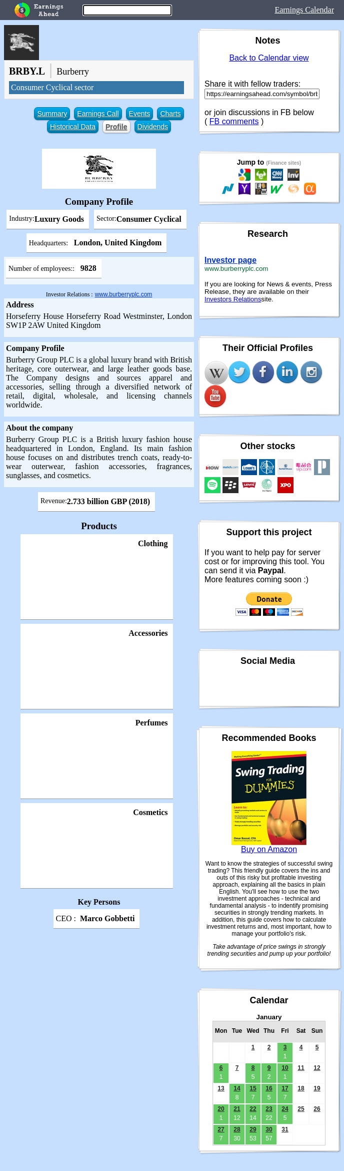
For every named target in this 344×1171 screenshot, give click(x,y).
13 (221, 1088)
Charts (170, 113)
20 (221, 1108)
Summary (52, 113)
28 (237, 1129)
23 (269, 1108)
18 (301, 1088)
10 (285, 1067)
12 (317, 1067)
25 (301, 1108)
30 (269, 1129)
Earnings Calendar (304, 10)
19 (317, 1088)
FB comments (234, 121)
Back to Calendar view (268, 58)
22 (253, 1108)
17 (285, 1088)
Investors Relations (232, 299)
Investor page (230, 260)
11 (301, 1067)
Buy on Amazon (269, 849)
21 (237, 1108)
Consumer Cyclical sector (52, 87)
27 (221, 1129)
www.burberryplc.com (123, 294)
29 (253, 1129)
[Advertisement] (99, 1003)
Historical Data (73, 126)
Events (139, 113)
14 (237, 1088)
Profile (117, 126)
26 (317, 1108)
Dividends (153, 126)
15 (253, 1088)
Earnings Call (97, 113)
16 (269, 1088)
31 (285, 1129)
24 (285, 1108)
